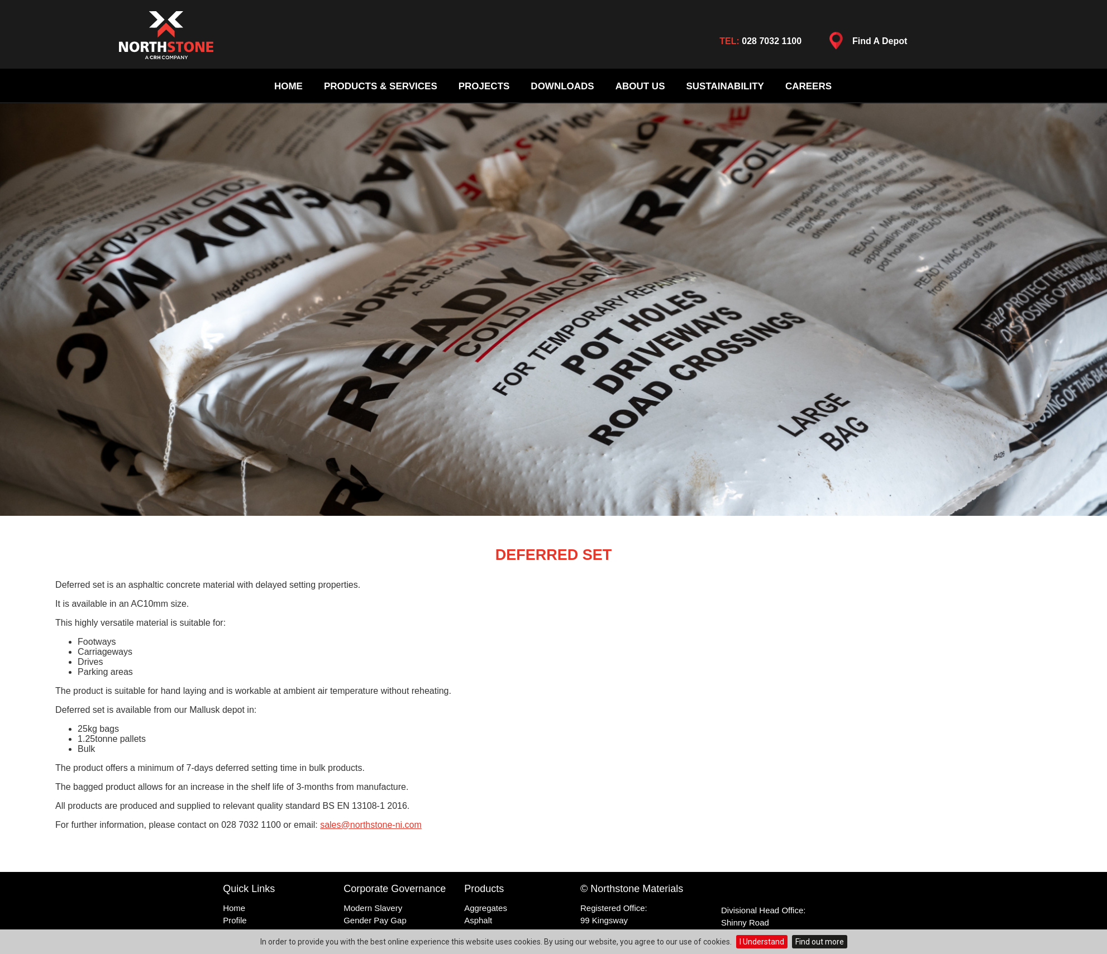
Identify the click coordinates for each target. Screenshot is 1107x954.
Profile (235, 920)
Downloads (562, 86)
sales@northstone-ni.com (371, 825)
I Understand (761, 941)
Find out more (819, 941)
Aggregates (485, 908)
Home (288, 86)
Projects (484, 86)
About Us (640, 86)
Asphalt (478, 920)
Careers (808, 86)
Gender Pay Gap (375, 920)
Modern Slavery (372, 908)
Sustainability (725, 86)
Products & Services (380, 86)
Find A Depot (865, 43)
